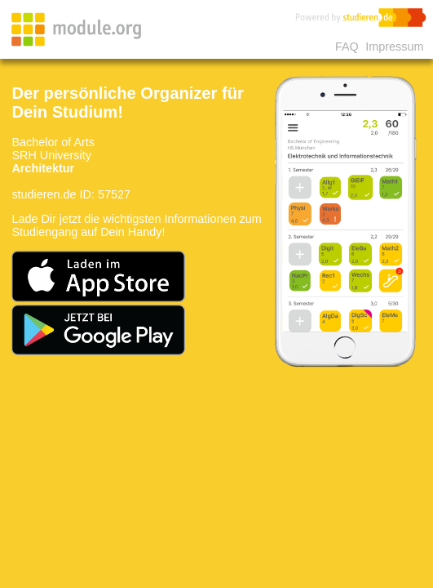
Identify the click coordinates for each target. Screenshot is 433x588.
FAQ (347, 46)
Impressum (394, 46)
